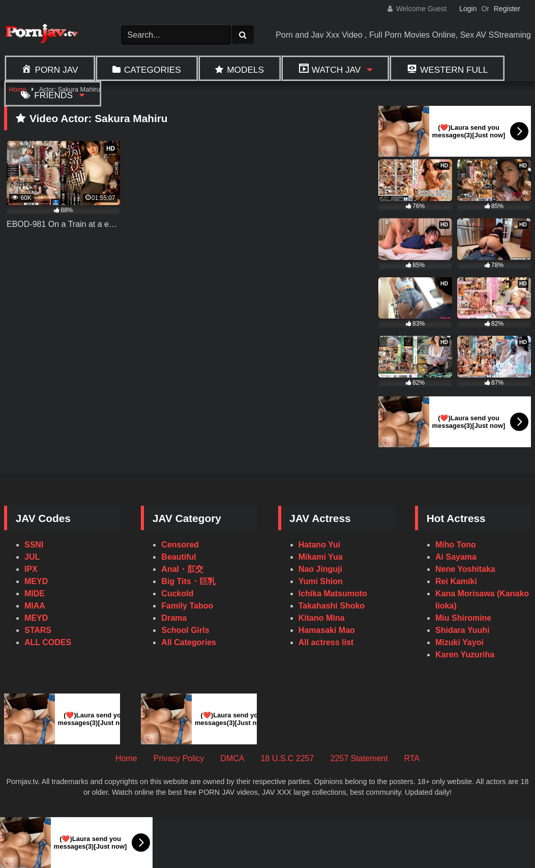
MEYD (36, 581)
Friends (53, 95)
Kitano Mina (322, 618)
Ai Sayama (456, 557)
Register (507, 9)
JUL (32, 557)
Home (126, 758)
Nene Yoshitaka (465, 569)
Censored (180, 544)
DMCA (232, 758)
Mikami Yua (321, 557)
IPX (31, 569)
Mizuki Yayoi (459, 642)
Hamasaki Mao (327, 630)
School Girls (185, 630)
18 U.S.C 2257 (287, 758)
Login (468, 9)
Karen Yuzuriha (464, 654)
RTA (412, 758)
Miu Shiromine (463, 618)
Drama (174, 618)
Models (245, 70)
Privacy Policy (179, 758)
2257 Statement (359, 758)
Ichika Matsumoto (333, 593)
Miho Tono (455, 544)
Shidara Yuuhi (462, 630)
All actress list (326, 642)
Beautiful (178, 557)
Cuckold (177, 593)
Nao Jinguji (320, 569)
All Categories (188, 642)
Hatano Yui (319, 544)
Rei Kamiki (456, 581)
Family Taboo (187, 605)
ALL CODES (47, 642)
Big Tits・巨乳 (188, 581)
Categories (152, 70)
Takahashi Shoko (332, 605)
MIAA (34, 605)
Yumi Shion (321, 581)
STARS (37, 630)
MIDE (34, 593)
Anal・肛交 (182, 569)
